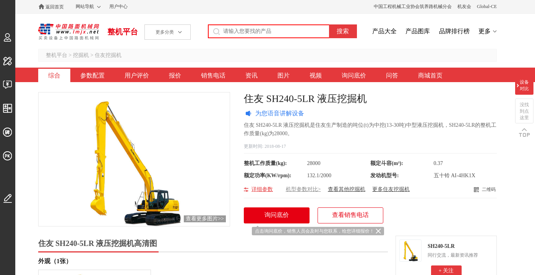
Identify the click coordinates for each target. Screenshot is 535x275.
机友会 (464, 6)
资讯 (251, 75)
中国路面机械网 (68, 32)
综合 (54, 75)
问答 (392, 75)
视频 (316, 75)
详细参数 (262, 189)
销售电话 (213, 75)
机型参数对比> (303, 189)
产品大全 (384, 31)
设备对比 (524, 85)
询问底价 (354, 75)
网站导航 (85, 6)
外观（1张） (55, 261)
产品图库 (417, 31)
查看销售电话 (350, 215)
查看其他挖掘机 (346, 189)
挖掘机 (81, 55)
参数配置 (92, 75)
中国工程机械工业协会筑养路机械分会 (413, 6)
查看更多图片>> (205, 219)
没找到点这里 (524, 111)
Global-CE (487, 6)
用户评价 (137, 75)
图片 (283, 75)
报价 (175, 75)
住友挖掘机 (108, 55)
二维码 (489, 189)
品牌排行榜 (454, 31)
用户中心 (118, 6)
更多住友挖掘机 (391, 189)
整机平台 (122, 32)
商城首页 (430, 75)
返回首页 (54, 7)
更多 (484, 31)
